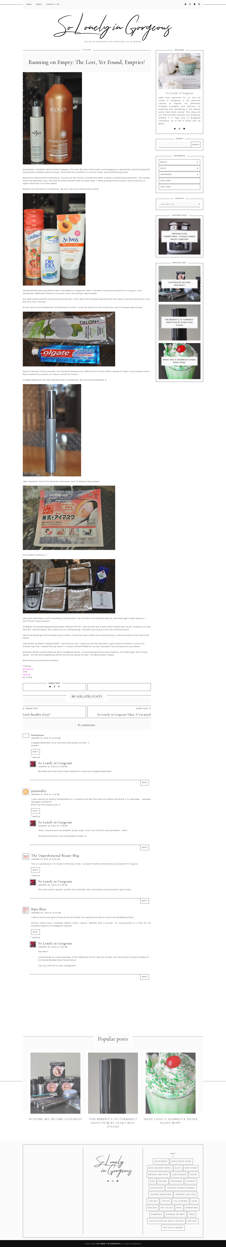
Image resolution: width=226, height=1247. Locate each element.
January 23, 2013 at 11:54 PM (52, 773)
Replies (36, 763)
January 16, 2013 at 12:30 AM (46, 744)
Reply (35, 758)
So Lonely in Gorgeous (55, 769)
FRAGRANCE (166, 180)
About (39, 4)
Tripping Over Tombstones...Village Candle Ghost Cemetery (179, 242)
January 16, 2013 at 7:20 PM (45, 800)
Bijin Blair (38, 915)
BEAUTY (163, 168)
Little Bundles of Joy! (36, 720)
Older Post (143, 714)
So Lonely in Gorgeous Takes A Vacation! (124, 720)
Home (29, 4)
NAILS (163, 174)
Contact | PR (53, 4)
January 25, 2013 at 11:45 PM (53, 891)
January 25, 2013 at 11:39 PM (53, 832)
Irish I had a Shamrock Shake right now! (179, 367)
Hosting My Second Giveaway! (179, 290)
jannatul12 (38, 797)
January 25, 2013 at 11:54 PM (53, 953)
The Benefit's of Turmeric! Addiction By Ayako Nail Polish (179, 328)
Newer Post (30, 714)
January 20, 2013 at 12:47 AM (46, 919)
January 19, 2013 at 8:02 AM (45, 865)
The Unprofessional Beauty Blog (55, 861)
